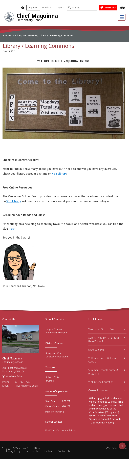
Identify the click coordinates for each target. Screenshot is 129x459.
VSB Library (59, 174)
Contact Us (64, 451)
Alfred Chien (53, 377)
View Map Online (14, 375)
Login (60, 7)
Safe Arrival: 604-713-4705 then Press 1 (106, 339)
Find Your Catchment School (60, 430)
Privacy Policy (13, 451)
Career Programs (106, 390)
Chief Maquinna (37, 15)
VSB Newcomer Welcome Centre (106, 359)
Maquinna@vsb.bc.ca (26, 385)
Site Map (48, 451)
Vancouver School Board (106, 329)
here (12, 228)
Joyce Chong (54, 329)
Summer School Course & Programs (106, 371)
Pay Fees (33, 7)
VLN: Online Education (106, 382)
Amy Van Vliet (54, 353)
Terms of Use (32, 451)
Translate (47, 7)
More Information (53, 411)
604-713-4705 (22, 381)
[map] (22, 7)
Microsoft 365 (106, 349)
